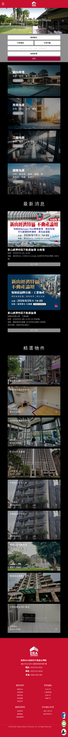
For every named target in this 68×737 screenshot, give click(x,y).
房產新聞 (20, 692)
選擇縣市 (33, 37)
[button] (5, 21)
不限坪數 (47, 43)
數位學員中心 (48, 714)
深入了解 (34, 264)
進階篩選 (33, 53)
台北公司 (48, 689)
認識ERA (20, 689)
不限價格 (20, 43)
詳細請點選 (18, 80)
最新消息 (20, 695)
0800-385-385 (36, 675)
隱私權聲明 (20, 717)
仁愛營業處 (48, 692)
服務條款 (20, 714)
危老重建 (20, 698)
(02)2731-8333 (36, 671)
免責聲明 (20, 711)
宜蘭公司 (48, 698)
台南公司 (48, 695)
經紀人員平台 (48, 711)
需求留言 (20, 701)
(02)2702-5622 (36, 667)
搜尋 (34, 59)
